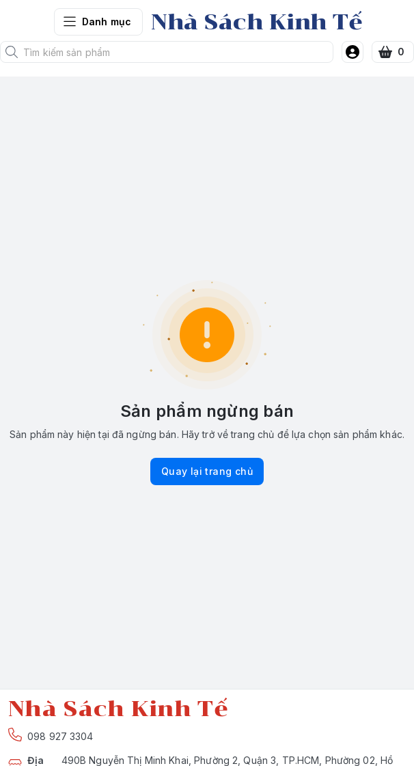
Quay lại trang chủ (207, 471)
